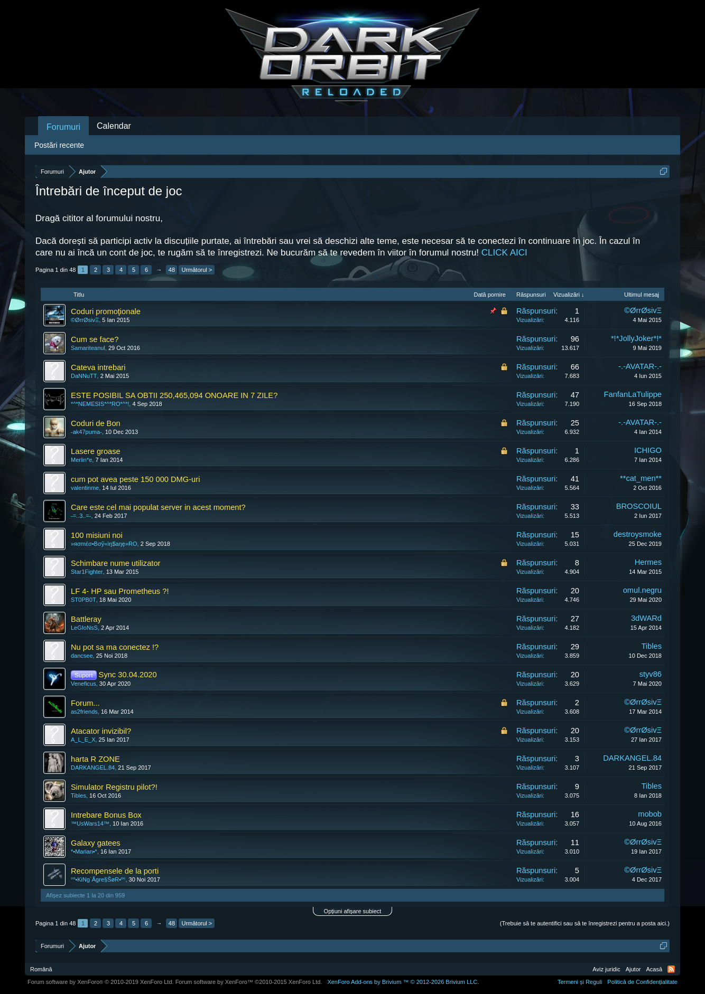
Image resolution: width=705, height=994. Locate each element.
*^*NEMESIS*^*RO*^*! (100, 404)
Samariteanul (88, 348)
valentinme (85, 488)
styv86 (650, 674)
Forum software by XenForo (100, 982)
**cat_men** (641, 478)
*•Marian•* (84, 851)
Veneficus (83, 683)
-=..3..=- (81, 516)
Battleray (86, 619)
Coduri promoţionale (106, 311)
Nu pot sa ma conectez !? (115, 647)
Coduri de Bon (95, 423)
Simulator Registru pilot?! (114, 787)
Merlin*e (81, 460)
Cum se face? (94, 339)
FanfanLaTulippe (633, 394)
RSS (671, 969)
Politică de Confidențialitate (642, 982)
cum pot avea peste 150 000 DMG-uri (135, 479)
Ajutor (633, 969)
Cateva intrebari (98, 367)
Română (41, 969)
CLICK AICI (504, 253)
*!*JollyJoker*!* (636, 338)
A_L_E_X (83, 739)
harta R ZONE (95, 759)
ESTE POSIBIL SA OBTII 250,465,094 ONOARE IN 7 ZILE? (174, 395)
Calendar (114, 125)
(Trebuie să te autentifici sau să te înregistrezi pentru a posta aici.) (585, 923)
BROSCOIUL (639, 506)
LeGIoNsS (84, 627)
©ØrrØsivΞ (85, 320)
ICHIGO (648, 450)
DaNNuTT (84, 376)
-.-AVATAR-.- (640, 366)
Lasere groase (95, 451)
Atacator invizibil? (101, 731)
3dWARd (646, 618)
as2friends (84, 711)
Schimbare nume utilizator (115, 563)
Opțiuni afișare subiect (353, 911)
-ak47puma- (86, 432)
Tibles (651, 646)
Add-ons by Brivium (403, 982)
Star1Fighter (87, 572)
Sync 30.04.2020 (128, 674)
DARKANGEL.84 (93, 767)
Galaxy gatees (95, 843)
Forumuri (63, 126)
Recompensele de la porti (115, 871)
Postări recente (59, 145)
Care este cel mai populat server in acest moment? (158, 507)
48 (172, 270)
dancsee (82, 655)
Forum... (85, 703)
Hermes (648, 562)
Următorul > (196, 270)
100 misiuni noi (97, 535)
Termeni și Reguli (580, 982)
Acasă (654, 969)
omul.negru (642, 590)
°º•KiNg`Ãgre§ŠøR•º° (98, 879)
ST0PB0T (83, 600)
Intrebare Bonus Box (106, 815)
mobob (650, 814)
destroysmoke (638, 534)
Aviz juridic (606, 969)
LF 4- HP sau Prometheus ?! (120, 591)
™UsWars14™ (90, 823)
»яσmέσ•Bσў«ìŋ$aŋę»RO (104, 544)
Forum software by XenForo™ (248, 982)
